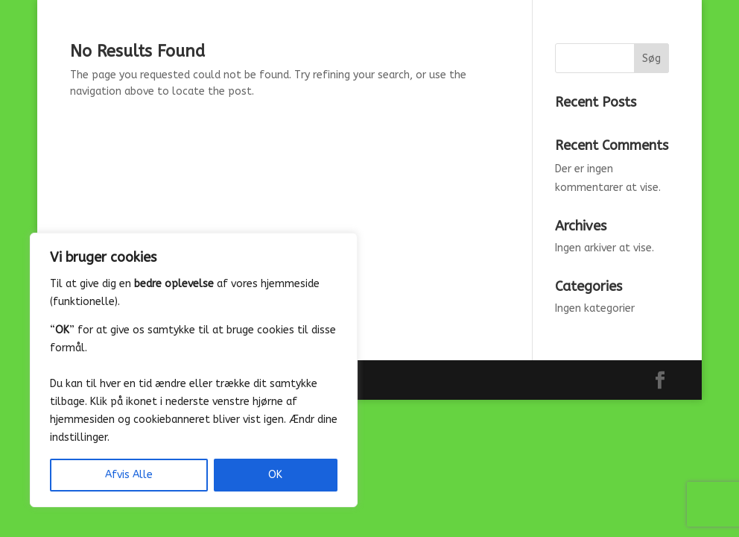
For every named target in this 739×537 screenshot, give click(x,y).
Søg (651, 58)
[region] (194, 370)
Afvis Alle (129, 474)
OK (275, 474)
